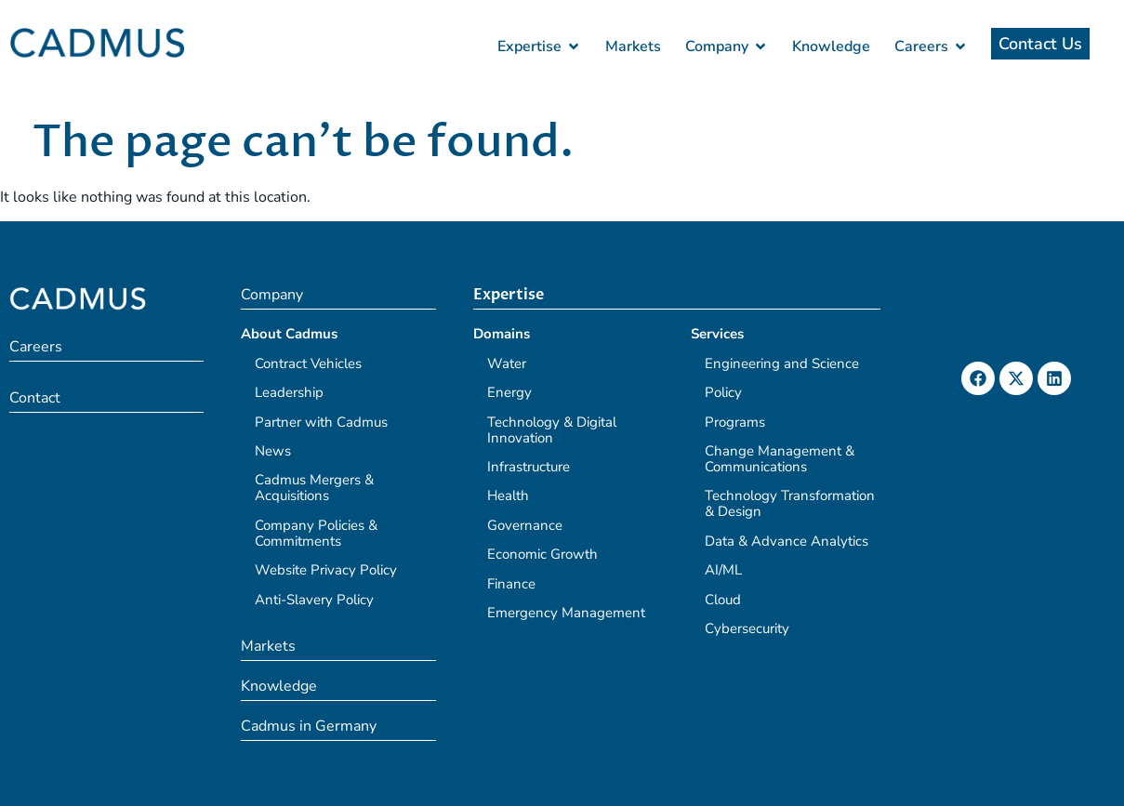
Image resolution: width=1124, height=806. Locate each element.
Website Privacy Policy (326, 570)
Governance (524, 525)
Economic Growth (542, 554)
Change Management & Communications (779, 459)
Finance (511, 584)
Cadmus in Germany (309, 726)
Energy (509, 392)
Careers (35, 347)
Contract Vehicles (308, 363)
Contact (34, 398)
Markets (268, 646)
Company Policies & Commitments (316, 533)
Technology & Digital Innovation (551, 430)
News (273, 451)
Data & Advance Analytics (786, 541)
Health (508, 495)
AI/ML (723, 570)
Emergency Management (566, 612)
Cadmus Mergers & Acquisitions (314, 487)
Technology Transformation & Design (790, 503)
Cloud (723, 599)
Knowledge (279, 686)
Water (506, 363)
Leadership (289, 392)
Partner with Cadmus (321, 422)
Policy (723, 392)
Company (272, 294)
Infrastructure (528, 466)
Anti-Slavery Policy (314, 599)
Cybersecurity (747, 628)
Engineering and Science (782, 363)
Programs (735, 422)
